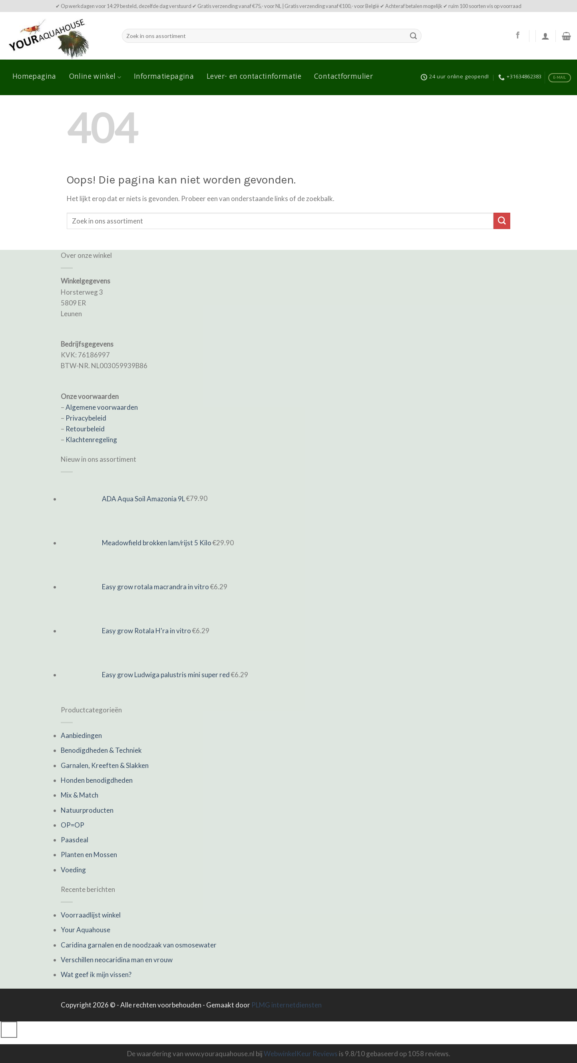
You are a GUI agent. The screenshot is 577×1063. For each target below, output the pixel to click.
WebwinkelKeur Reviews (301, 1053)
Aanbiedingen (81, 735)
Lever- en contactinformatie (254, 77)
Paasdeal (74, 840)
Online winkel (95, 77)
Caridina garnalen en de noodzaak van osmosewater (139, 945)
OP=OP (72, 825)
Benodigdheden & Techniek (101, 750)
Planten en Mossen (89, 854)
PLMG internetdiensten (286, 1005)
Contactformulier (343, 77)
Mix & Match (79, 795)
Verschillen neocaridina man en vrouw (117, 959)
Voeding (73, 870)
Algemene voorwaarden (102, 407)
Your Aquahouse (85, 929)
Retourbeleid (85, 429)
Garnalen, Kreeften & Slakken (105, 765)
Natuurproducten (87, 810)
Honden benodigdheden (97, 780)
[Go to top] (9, 1029)
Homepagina (34, 77)
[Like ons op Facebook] (517, 36)
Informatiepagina (164, 77)
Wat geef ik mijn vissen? (96, 974)
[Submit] (413, 36)
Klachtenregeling (91, 439)
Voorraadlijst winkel (91, 915)
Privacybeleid (86, 418)
